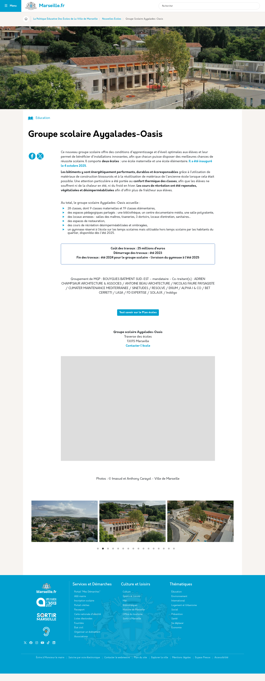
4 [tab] (113, 556)
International (178, 608)
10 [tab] (143, 556)
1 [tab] (98, 556)
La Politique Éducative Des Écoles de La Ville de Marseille (65, 19)
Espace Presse (202, 665)
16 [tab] (174, 556)
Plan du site (140, 665)
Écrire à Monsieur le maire (50, 665)
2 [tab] (103, 556)
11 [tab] (148, 556)
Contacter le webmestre (117, 665)
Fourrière (79, 631)
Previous (31, 564)
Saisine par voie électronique (84, 665)
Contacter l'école (138, 353)
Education (43, 118)
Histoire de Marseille (134, 617)
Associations (81, 644)
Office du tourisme (132, 622)
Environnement (179, 604)
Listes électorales (83, 626)
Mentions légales (181, 665)
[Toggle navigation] (6, 6)
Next (233, 564)
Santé (174, 626)
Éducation (176, 599)
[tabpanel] (132, 528)
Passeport (79, 617)
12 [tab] (153, 556)
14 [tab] (163, 556)
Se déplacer (177, 631)
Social (174, 617)
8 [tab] (133, 556)
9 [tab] (138, 556)
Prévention (177, 622)
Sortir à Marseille (132, 626)
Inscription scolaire (84, 608)
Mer (125, 608)
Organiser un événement (87, 639)
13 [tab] (158, 556)
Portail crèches (81, 613)
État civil (78, 635)
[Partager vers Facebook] (32, 156)
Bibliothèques (130, 613)
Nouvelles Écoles (111, 19)
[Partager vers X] (40, 156)
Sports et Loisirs (131, 604)
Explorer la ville (159, 665)
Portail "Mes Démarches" (87, 599)
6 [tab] (123, 556)
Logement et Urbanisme (184, 613)
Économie (176, 635)
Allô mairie (80, 604)
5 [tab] (118, 556)
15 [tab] (169, 556)
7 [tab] (128, 556)
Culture (126, 599)
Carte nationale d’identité (87, 622)
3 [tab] (108, 556)
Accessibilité (221, 665)
